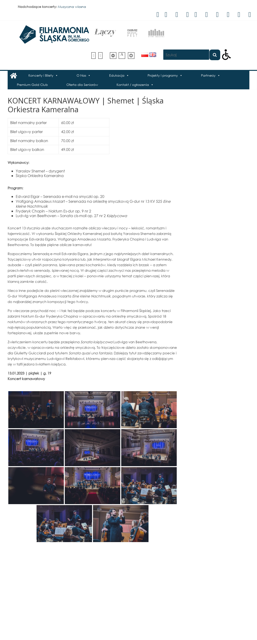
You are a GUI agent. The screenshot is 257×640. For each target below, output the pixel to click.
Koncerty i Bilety (40, 75)
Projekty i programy (163, 75)
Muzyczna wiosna (72, 6)
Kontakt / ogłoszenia (133, 84)
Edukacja (116, 75)
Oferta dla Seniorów (82, 84)
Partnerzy (208, 75)
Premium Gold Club (32, 84)
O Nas (81, 75)
